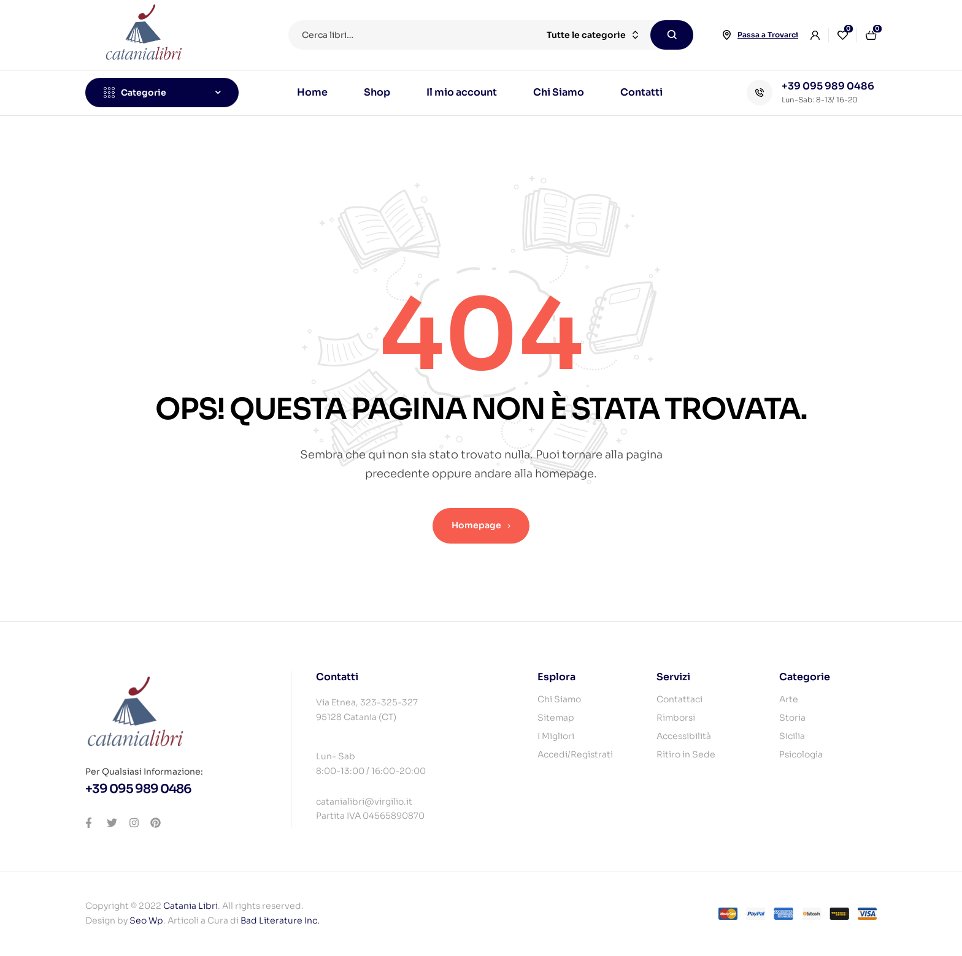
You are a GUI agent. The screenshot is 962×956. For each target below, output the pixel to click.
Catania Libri (190, 905)
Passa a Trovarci (767, 34)
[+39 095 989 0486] (759, 92)
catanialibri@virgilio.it (364, 801)
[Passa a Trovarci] (726, 35)
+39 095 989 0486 (828, 86)
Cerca (671, 35)
